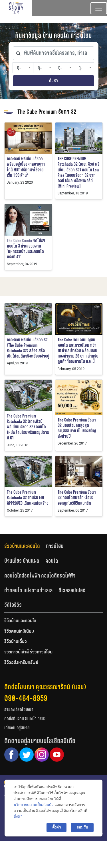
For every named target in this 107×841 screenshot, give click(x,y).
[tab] (25, 546)
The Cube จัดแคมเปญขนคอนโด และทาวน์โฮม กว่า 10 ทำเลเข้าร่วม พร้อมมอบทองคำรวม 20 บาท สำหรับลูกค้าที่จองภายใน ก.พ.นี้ (78, 351)
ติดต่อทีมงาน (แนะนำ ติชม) (24, 718)
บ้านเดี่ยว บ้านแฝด (21, 561)
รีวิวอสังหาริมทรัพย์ (21, 663)
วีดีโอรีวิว (13, 605)
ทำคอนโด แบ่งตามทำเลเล (28, 590)
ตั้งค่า (18, 816)
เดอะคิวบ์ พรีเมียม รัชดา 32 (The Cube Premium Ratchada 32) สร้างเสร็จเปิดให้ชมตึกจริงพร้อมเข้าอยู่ (28, 348)
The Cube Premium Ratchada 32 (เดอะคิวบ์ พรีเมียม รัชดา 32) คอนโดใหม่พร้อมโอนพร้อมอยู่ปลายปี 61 (28, 427)
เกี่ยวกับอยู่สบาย (17, 727)
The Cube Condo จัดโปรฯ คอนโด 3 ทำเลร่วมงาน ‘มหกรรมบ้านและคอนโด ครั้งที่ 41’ (26, 248)
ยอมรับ (82, 827)
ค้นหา (53, 80)
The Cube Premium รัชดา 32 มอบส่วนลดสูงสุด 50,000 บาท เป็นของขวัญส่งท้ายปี (77, 428)
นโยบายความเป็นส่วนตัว (33, 805)
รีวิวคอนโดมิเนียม (19, 631)
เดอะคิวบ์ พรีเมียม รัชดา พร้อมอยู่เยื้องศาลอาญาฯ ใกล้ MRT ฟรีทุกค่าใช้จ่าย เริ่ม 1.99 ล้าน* (26, 166)
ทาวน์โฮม (55, 546)
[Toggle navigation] (98, 8)
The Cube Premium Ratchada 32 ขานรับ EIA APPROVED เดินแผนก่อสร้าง (28, 497)
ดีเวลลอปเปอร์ (71, 590)
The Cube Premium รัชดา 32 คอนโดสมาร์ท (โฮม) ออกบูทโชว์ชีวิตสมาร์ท (77, 497)
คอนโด (51, 561)
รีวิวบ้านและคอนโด (22, 546)
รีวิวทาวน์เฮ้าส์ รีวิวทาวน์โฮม (28, 652)
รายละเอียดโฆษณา (18, 709)
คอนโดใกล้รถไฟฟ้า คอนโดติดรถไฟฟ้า (39, 576)
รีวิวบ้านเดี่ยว (15, 641)
